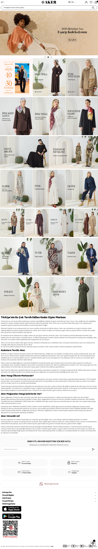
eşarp (35, 347)
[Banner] (16, 77)
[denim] (82, 189)
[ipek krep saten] (16, 116)
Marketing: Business (46, 546)
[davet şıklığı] (24, 152)
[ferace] (61, 223)
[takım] (82, 257)
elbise (42, 347)
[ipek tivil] (49, 116)
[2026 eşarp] (49, 33)
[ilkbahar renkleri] (73, 152)
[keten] (12, 223)
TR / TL (71, 2)
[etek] (49, 189)
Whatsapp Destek (49, 484)
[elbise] (16, 189)
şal (39, 347)
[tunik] (37, 223)
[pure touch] (82, 77)
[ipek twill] (49, 77)
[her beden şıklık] (73, 296)
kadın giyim (24, 343)
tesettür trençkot (59, 347)
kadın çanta (49, 347)
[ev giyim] (86, 223)
